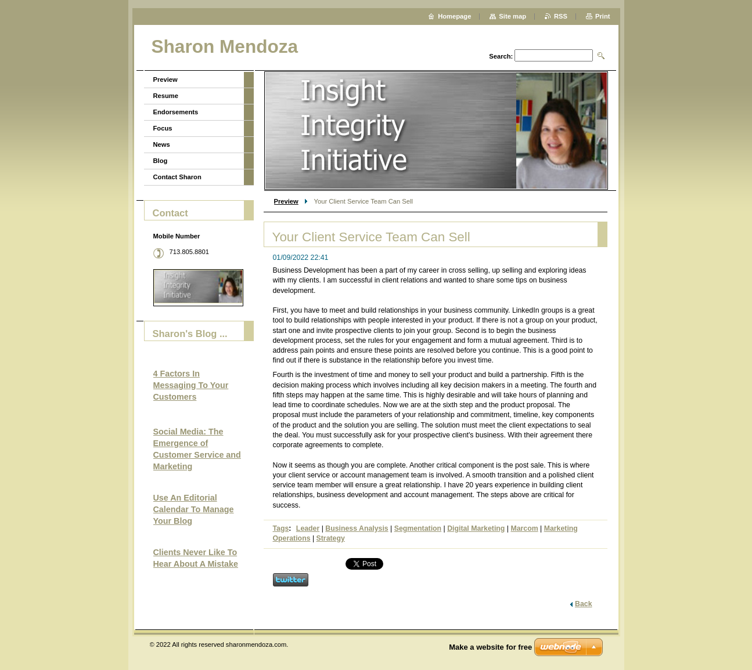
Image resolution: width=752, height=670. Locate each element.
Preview (286, 201)
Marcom (524, 528)
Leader (307, 528)
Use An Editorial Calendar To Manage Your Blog (193, 509)
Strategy (330, 538)
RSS (560, 16)
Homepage (454, 16)
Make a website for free (490, 647)
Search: (501, 56)
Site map (512, 16)
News (161, 144)
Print (602, 16)
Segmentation (417, 528)
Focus (162, 128)
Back (583, 604)
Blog (160, 160)
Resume (166, 95)
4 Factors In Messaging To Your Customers (191, 385)
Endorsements (176, 111)
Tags (281, 528)
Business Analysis (356, 528)
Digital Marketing (476, 528)
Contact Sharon (177, 176)
